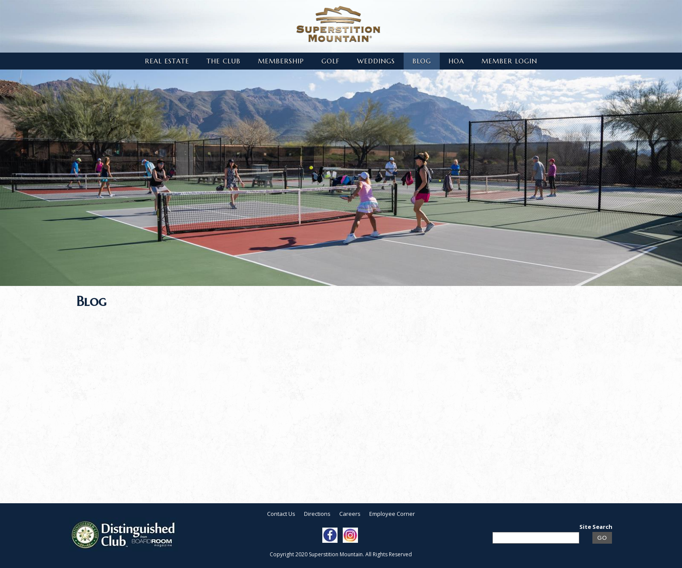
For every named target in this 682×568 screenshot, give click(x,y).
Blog (421, 61)
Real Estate (167, 61)
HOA (456, 61)
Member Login (509, 61)
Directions (317, 514)
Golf (330, 61)
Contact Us (281, 514)
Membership (281, 61)
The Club (224, 61)
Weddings (376, 61)
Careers (350, 514)
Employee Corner (392, 514)
